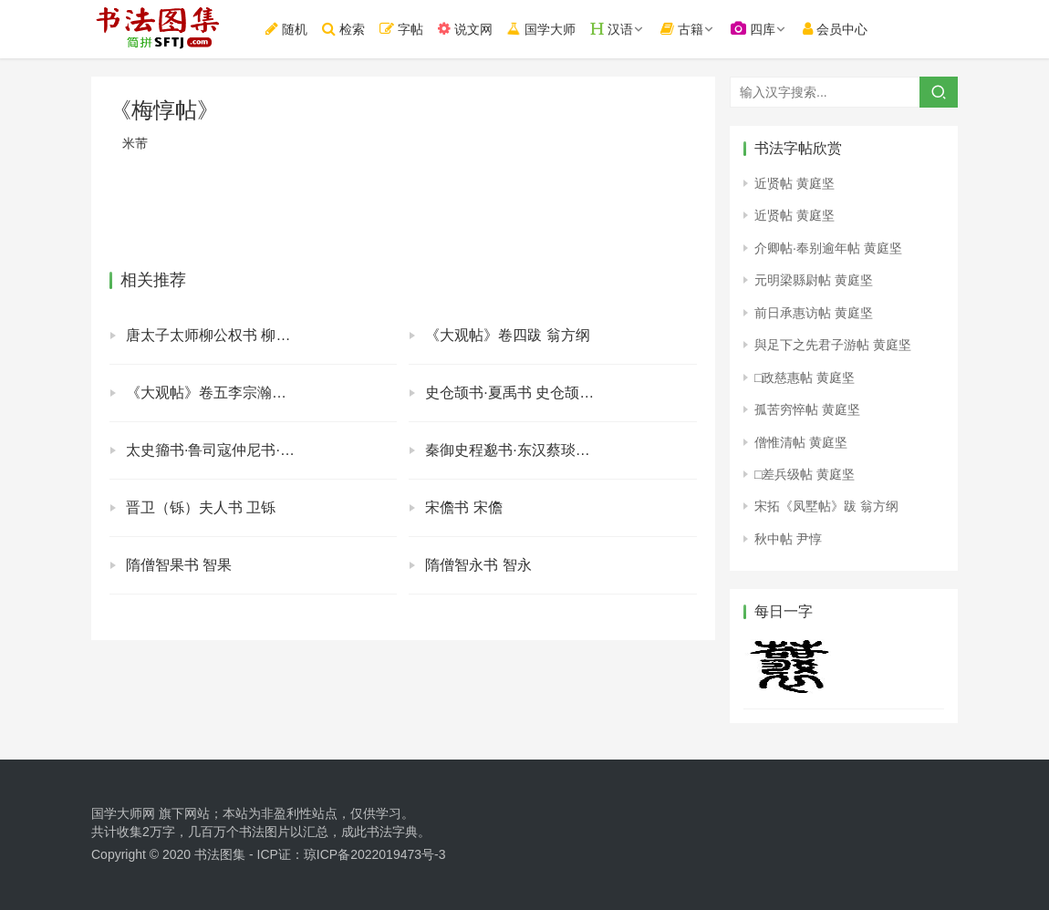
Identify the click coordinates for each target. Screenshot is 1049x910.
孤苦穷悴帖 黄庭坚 (807, 409)
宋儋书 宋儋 (463, 507)
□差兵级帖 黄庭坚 (804, 474)
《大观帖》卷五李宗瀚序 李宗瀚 (230, 392)
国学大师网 (123, 813)
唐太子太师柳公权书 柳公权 (215, 335)
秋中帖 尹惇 (788, 539)
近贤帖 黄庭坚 (794, 183)
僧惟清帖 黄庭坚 (800, 442)
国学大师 (549, 28)
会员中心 (844, 28)
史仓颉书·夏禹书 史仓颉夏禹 (516, 392)
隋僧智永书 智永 (478, 565)
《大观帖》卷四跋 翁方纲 (507, 335)
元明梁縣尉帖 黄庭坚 (813, 280)
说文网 (474, 28)
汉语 (620, 28)
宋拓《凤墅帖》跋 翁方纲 (826, 506)
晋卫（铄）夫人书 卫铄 (200, 507)
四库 (762, 28)
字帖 (410, 28)
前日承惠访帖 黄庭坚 (813, 312)
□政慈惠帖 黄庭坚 (804, 377)
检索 (352, 28)
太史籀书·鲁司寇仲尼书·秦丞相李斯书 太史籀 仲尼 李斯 (261, 450)
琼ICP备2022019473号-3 (375, 854)
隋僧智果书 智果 (179, 565)
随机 (296, 28)
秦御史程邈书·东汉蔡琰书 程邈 (524, 450)
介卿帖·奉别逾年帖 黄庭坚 (828, 248)
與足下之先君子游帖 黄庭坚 (832, 344)
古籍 (691, 28)
